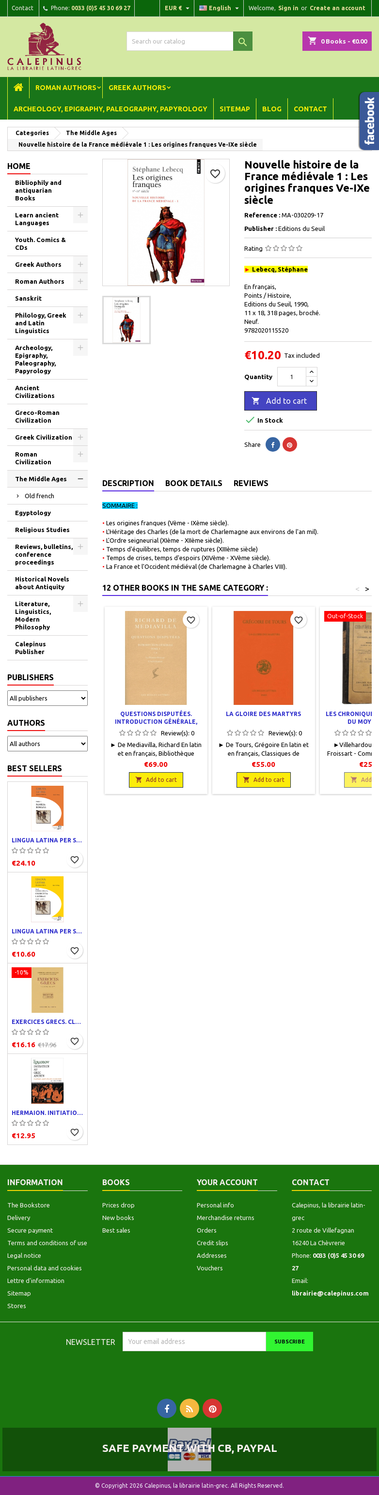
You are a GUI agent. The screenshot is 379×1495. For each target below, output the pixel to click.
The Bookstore (28, 1205)
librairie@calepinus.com (330, 1293)
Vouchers (210, 1268)
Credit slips (212, 1242)
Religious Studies (42, 529)
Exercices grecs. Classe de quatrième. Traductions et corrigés (47, 1022)
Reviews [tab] (251, 483)
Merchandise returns (225, 1217)
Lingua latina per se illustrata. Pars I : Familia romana (47, 840)
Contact (22, 8)
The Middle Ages (41, 478)
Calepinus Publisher (30, 648)
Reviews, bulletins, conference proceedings (44, 554)
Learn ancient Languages (37, 219)
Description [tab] (128, 483)
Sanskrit (28, 298)
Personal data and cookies (44, 1268)
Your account (227, 1182)
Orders (207, 1230)
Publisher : (260, 228)
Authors (26, 722)
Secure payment (30, 1230)
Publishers (30, 677)
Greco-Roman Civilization (37, 416)
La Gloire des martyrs (263, 714)
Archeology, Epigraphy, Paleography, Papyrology (110, 109)
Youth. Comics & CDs (40, 243)
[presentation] (203, 1370)
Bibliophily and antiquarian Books (38, 190)
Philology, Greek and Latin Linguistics (40, 323)
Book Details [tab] (193, 483)
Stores (16, 1305)
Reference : (262, 215)
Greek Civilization (43, 437)
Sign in (288, 8)
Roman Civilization (33, 458)
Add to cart (279, 401)
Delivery (18, 1217)
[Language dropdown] (220, 8)
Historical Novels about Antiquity (42, 583)
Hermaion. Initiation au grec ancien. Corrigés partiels (47, 1113)
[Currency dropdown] (178, 8)
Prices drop (118, 1205)
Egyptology (33, 512)
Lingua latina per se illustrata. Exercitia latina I (47, 931)
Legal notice (24, 1255)
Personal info (215, 1205)
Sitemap (235, 109)
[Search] (189, 41)
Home (19, 166)
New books (118, 1217)
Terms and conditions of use (47, 1242)
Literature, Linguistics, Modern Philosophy (33, 615)
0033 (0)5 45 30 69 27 (100, 8)
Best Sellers (34, 768)
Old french (39, 495)
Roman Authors (65, 88)
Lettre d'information (35, 1280)
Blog (272, 109)
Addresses (212, 1255)
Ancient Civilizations (35, 391)
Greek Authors (137, 88)
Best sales (116, 1230)
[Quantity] (291, 376)
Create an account (337, 8)
